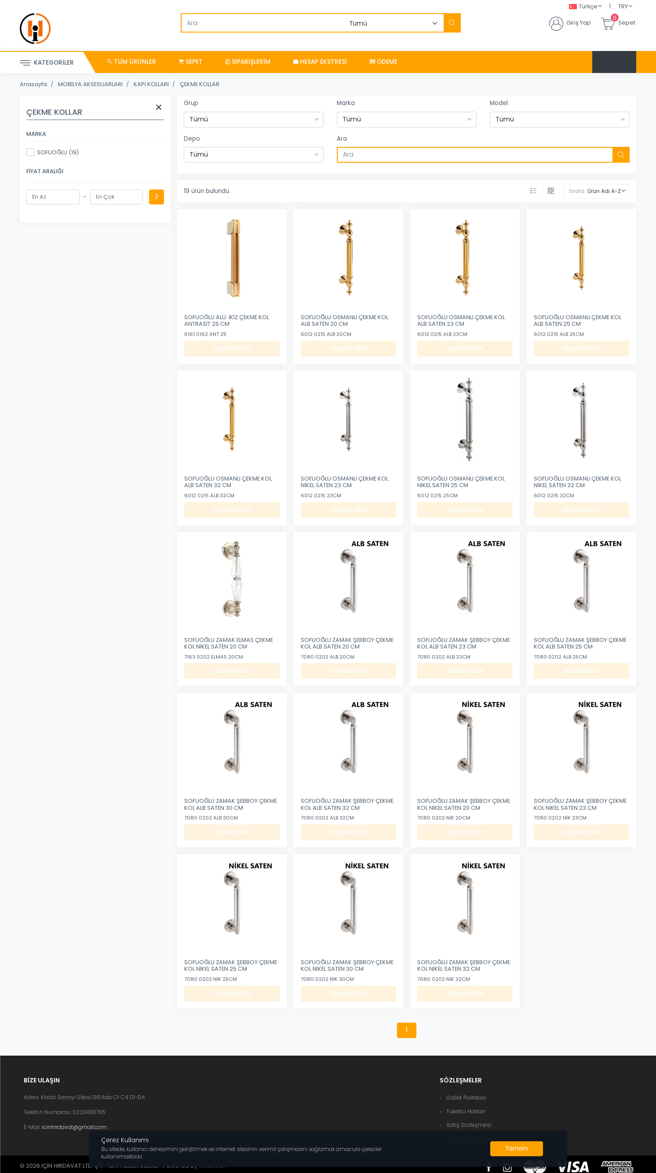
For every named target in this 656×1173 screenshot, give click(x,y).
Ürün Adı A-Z (604, 191)
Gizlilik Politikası (466, 1097)
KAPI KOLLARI (151, 84)
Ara (342, 139)
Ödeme (383, 62)
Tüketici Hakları (465, 1111)
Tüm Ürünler (131, 62)
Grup (191, 103)
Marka (346, 103)
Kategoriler (47, 63)
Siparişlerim (248, 62)
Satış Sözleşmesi (468, 1125)
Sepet (191, 62)
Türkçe (583, 7)
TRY (623, 6)
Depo (192, 139)
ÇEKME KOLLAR (199, 84)
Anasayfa (33, 84)
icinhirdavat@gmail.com (74, 1127)
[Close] (516, 1148)
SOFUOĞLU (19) (52, 152)
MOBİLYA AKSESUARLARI (90, 84)
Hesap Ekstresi (320, 62)
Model (499, 103)
